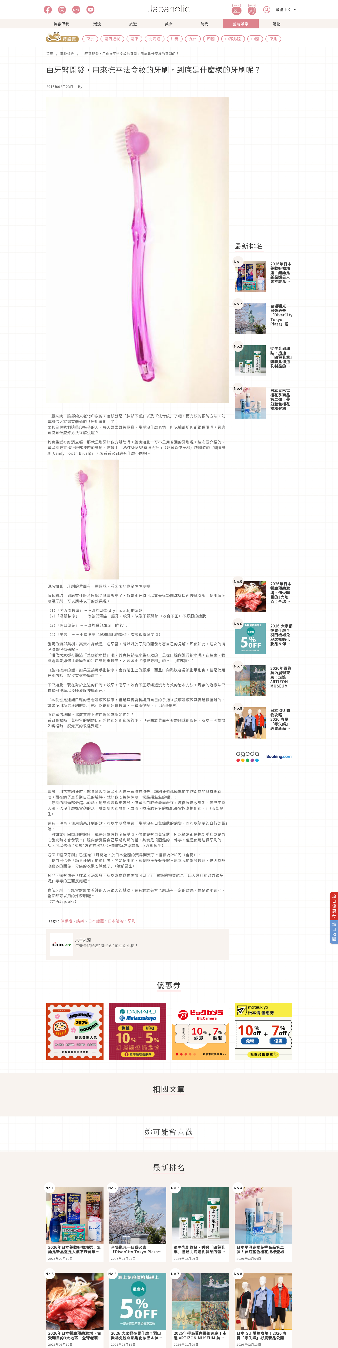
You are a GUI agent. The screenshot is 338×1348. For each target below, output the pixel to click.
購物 (277, 24)
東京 (90, 38)
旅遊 (133, 24)
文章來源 (83, 940)
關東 (134, 38)
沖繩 (175, 38)
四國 (211, 38)
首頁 (49, 53)
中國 (255, 38)
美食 (169, 24)
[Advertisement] (266, 167)
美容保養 (61, 24)
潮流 (97, 24)
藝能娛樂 (241, 24)
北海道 (155, 38)
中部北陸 (233, 38)
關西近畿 (112, 38)
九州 (193, 38)
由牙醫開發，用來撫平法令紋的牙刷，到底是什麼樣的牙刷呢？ (130, 53)
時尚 (205, 24)
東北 (273, 38)
